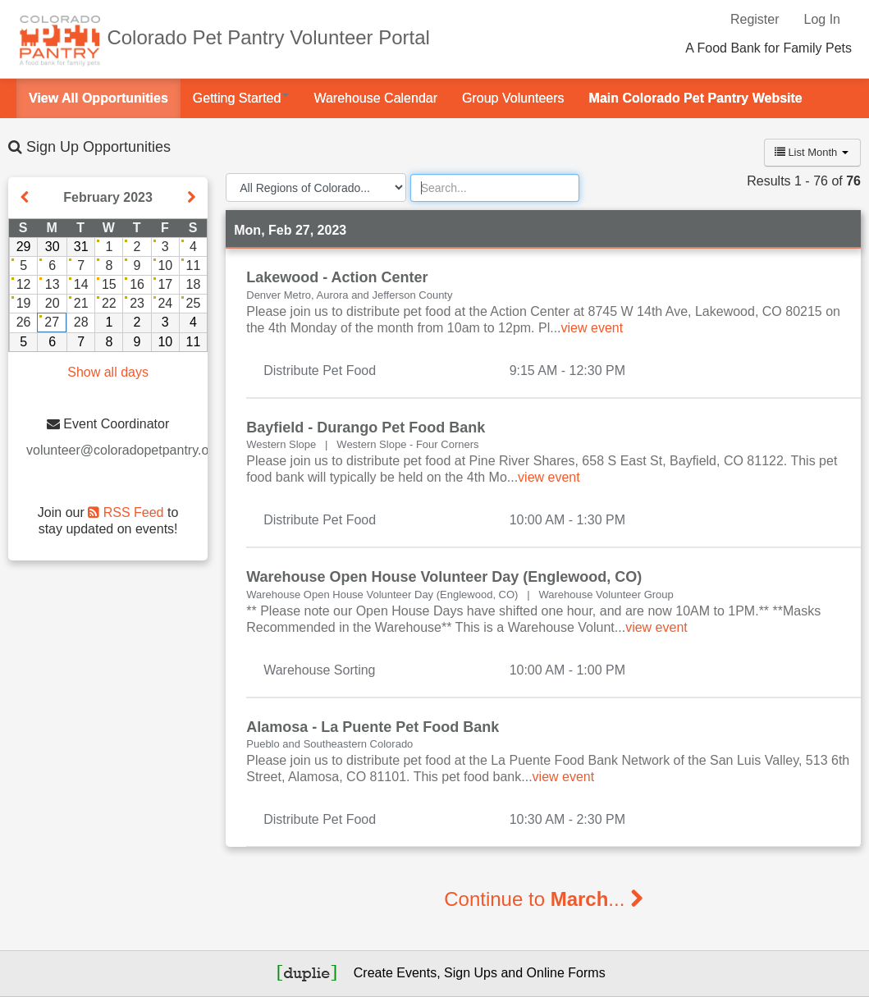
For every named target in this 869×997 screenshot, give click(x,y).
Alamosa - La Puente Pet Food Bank (372, 727)
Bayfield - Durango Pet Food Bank (365, 427)
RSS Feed (125, 512)
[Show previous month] (25, 198)
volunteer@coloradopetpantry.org (123, 450)
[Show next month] (191, 198)
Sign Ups (470, 973)
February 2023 (108, 197)
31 (81, 247)
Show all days (108, 372)
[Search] (494, 188)
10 (165, 342)
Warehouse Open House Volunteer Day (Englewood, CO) (444, 577)
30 (52, 247)
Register (755, 19)
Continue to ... (543, 899)
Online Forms (566, 973)
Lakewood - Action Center (337, 277)
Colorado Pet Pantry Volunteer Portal (268, 37)
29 (23, 247)
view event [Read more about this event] (592, 328)
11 (193, 342)
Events (416, 973)
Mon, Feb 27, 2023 (290, 230)
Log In (822, 19)
